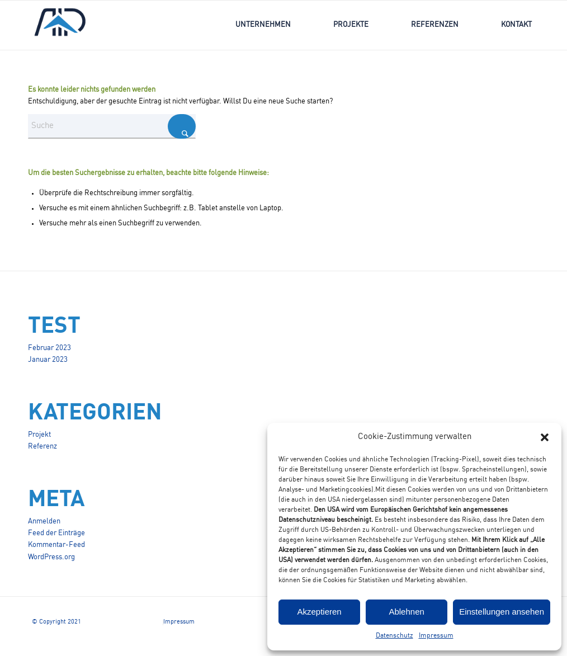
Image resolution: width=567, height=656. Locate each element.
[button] (544, 437)
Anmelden (44, 521)
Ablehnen (406, 611)
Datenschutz (394, 636)
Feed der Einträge (56, 533)
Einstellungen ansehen (501, 611)
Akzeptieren (319, 611)
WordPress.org (51, 557)
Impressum (436, 636)
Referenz (42, 446)
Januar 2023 (48, 360)
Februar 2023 (49, 348)
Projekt (39, 434)
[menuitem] (263, 25)
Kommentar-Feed (56, 545)
